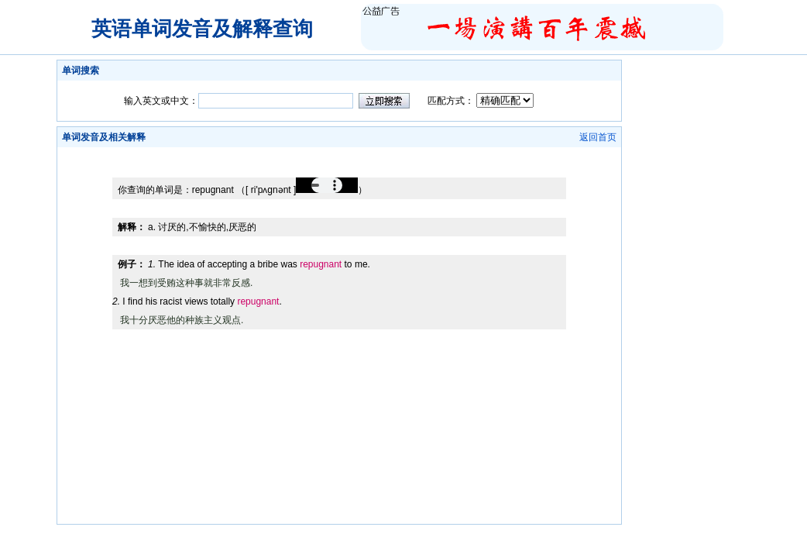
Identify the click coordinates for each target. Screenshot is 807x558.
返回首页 (597, 137)
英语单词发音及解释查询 (202, 28)
